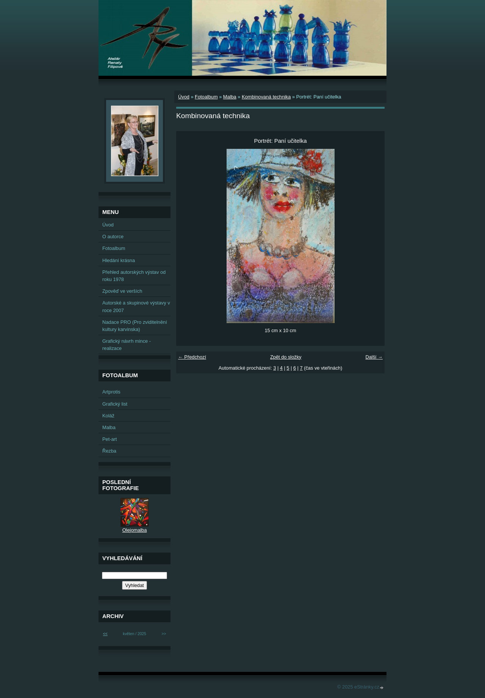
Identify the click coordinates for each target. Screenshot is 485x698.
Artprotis (111, 392)
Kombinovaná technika (266, 97)
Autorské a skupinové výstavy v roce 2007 (136, 306)
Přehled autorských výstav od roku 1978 (134, 275)
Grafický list (114, 404)
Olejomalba (134, 530)
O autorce (113, 236)
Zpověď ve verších (122, 291)
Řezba (109, 451)
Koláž (108, 415)
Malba (229, 97)
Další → (374, 357)
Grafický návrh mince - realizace (126, 344)
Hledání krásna (118, 260)
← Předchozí (192, 357)
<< (105, 634)
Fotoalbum (206, 97)
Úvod (183, 97)
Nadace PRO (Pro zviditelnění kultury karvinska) (134, 325)
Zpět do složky (286, 357)
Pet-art (109, 439)
